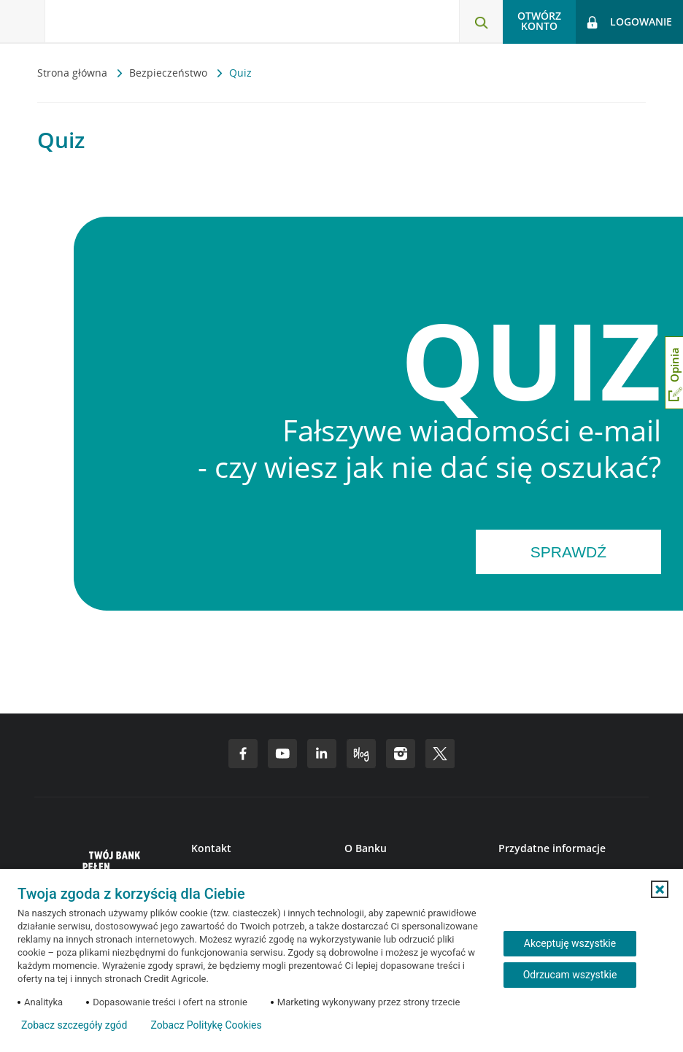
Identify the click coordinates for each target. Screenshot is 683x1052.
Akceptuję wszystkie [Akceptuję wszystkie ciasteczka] (570, 943)
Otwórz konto (539, 21)
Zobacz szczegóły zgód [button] (74, 1025)
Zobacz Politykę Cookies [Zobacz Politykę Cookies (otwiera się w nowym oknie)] (205, 1025)
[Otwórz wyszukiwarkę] (481, 22)
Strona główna (73, 73)
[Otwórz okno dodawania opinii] (674, 372)
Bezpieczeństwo (169, 73)
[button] (659, 889)
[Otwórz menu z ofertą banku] (22, 22)
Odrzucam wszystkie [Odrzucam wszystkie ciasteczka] (570, 975)
